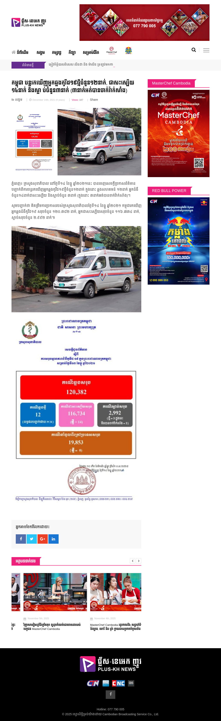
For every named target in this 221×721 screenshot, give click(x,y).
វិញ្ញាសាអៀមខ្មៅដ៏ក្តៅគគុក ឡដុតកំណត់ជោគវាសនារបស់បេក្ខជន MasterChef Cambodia (58, 627)
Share (94, 100)
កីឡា (72, 52)
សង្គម (41, 52)
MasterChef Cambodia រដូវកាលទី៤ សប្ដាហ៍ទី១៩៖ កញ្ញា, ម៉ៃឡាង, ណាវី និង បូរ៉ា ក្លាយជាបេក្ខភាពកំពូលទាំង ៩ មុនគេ (128, 627)
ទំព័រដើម (20, 52)
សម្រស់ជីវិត (91, 52)
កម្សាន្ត (56, 52)
